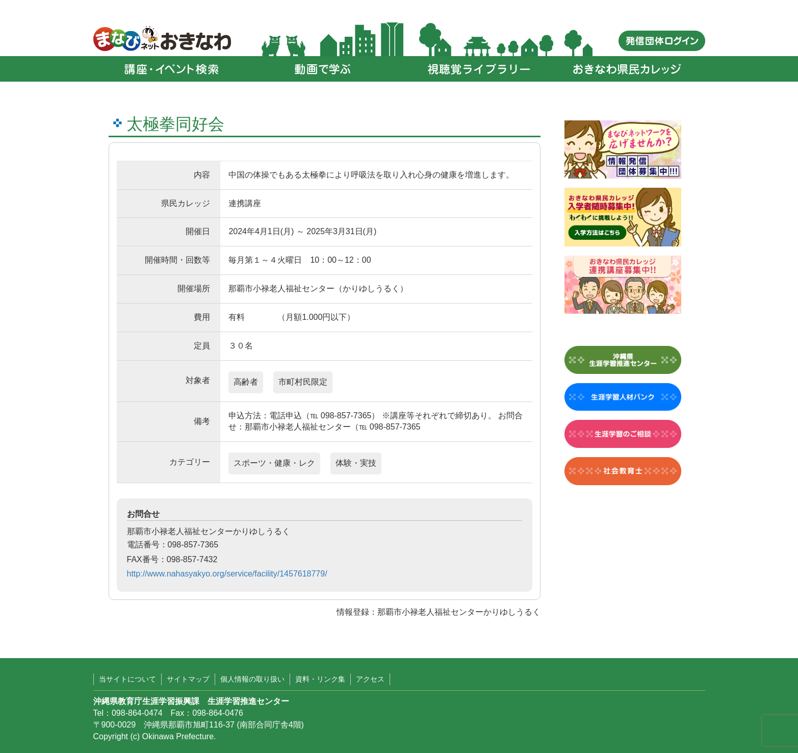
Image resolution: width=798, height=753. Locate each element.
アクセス (370, 679)
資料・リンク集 (320, 679)
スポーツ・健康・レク (274, 463)
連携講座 (244, 203)
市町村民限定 (302, 382)
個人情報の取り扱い (252, 679)
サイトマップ (188, 679)
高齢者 (246, 382)
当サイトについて (127, 679)
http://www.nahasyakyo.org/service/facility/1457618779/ (227, 573)
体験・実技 (356, 463)
